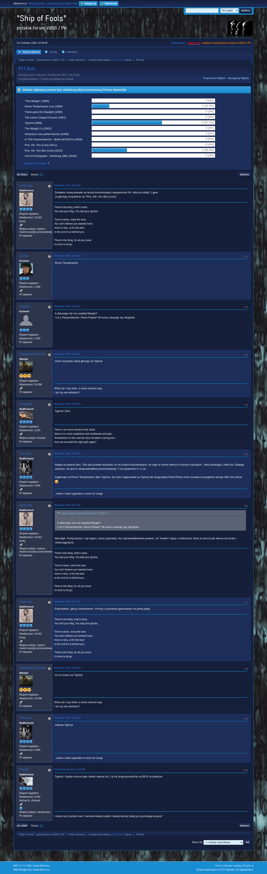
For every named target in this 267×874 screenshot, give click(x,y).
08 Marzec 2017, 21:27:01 (67, 601)
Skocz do (197, 842)
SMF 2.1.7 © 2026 (22, 865)
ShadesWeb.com (41, 869)
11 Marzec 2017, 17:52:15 (67, 718)
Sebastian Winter (32, 354)
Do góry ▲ (248, 865)
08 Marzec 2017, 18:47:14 (67, 453)
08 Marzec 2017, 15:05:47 (67, 306)
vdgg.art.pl (194, 42)
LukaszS (26, 404)
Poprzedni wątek (214, 78)
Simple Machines (41, 865)
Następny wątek (238, 78)
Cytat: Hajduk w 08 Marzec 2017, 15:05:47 (84, 513)
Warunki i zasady (232, 865)
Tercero (25, 453)
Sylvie (128, 60)
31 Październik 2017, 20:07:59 (69, 769)
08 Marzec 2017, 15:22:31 (67, 354)
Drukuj (244, 174)
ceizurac (25, 185)
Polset (24, 769)
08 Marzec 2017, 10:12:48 (67, 185)
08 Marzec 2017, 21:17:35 (67, 505)
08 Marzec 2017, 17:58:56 (67, 404)
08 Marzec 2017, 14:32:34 (67, 255)
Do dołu (22, 174)
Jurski (23, 256)
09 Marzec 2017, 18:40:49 (67, 668)
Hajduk (24, 306)
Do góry (22, 825)
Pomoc (218, 865)
